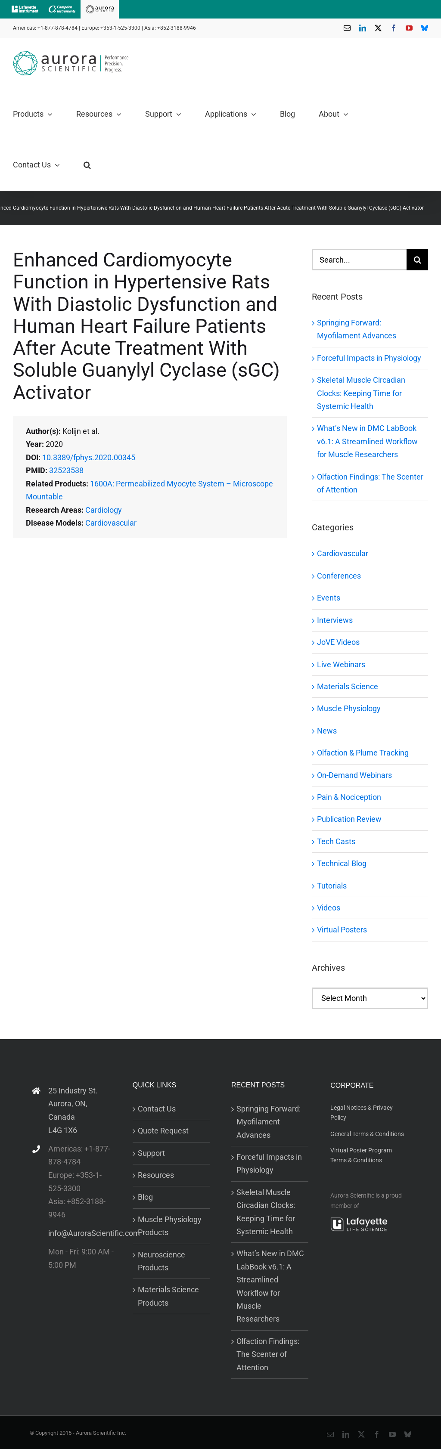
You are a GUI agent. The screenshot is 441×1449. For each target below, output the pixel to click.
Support (151, 1153)
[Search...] (359, 259)
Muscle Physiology (349, 708)
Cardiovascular (111, 522)
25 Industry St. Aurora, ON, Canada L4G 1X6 (73, 1110)
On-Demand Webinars (354, 775)
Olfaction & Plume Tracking (363, 752)
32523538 (66, 470)
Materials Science (347, 686)
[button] (87, 164)
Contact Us (157, 1108)
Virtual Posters (342, 929)
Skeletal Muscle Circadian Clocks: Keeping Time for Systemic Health (361, 393)
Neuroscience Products (161, 1261)
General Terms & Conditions (367, 1133)
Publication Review (349, 819)
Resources (156, 1175)
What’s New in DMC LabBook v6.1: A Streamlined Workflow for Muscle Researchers (367, 441)
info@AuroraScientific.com (81, 1233)
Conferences (339, 575)
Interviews (335, 620)
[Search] (417, 259)
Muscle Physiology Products (170, 1226)
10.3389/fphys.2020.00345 (88, 457)
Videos (328, 907)
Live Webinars (341, 664)
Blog (145, 1196)
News (327, 730)
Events (328, 597)
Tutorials (332, 885)
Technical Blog (341, 863)
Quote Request (163, 1130)
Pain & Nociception (349, 797)
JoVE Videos (338, 642)
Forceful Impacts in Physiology (369, 357)
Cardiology (103, 509)
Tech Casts (336, 841)
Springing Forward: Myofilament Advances (268, 1121)
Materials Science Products (168, 1296)
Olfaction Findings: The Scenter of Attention (267, 1354)
